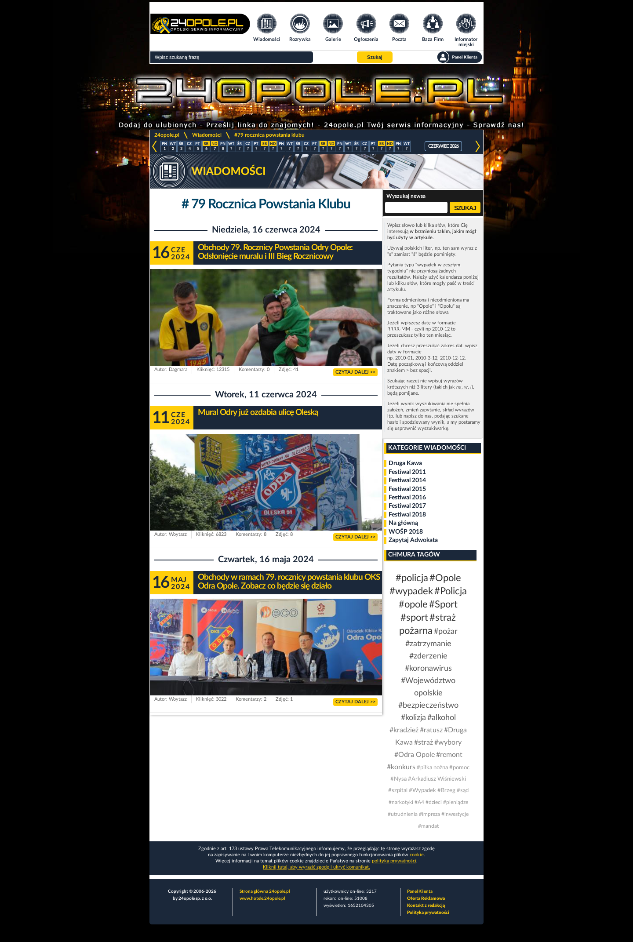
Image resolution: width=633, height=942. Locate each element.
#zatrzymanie (428, 644)
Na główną (403, 523)
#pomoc (459, 768)
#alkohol (441, 718)
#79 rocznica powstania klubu (269, 135)
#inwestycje (455, 814)
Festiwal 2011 (407, 472)
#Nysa (398, 779)
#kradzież (403, 730)
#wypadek (411, 591)
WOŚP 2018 (406, 532)
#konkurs (401, 767)
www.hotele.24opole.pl (262, 898)
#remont (449, 754)
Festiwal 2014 (407, 480)
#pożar (446, 632)
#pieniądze (455, 802)
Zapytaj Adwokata (413, 540)
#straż (423, 742)
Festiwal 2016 (407, 498)
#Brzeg (446, 790)
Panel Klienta (420, 891)
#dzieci (434, 802)
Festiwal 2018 (407, 515)
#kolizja (413, 718)
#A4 (419, 802)
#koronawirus (428, 669)
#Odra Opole (414, 754)
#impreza (429, 814)
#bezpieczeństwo (428, 705)
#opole (413, 604)
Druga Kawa (405, 463)
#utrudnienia (403, 814)
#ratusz (431, 730)
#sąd (463, 790)
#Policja (450, 591)
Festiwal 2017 (407, 506)
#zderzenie (428, 656)
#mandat (428, 826)
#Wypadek (422, 790)
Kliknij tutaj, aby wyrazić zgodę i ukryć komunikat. (316, 867)
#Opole (445, 578)
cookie (417, 854)
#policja (412, 578)
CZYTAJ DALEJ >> (355, 372)
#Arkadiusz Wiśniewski (437, 779)
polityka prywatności (394, 860)
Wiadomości (207, 135)
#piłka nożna (432, 768)
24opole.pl (166, 135)
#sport (414, 617)
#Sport (443, 604)
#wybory (448, 742)
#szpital (397, 790)
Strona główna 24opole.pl (265, 891)
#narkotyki (401, 802)
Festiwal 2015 (407, 489)
